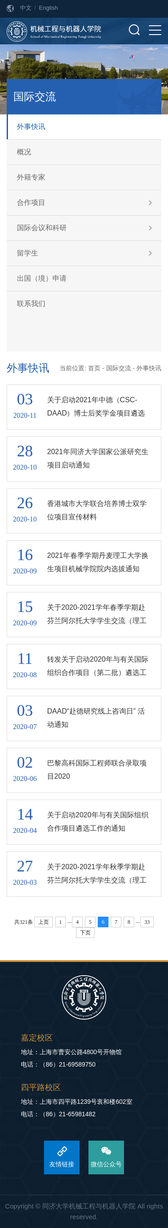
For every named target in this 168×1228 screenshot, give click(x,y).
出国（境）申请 (42, 278)
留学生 (27, 253)
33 (147, 922)
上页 (43, 922)
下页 (85, 933)
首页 (94, 368)
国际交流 (118, 368)
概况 (24, 152)
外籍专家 (31, 177)
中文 (26, 7)
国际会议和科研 (42, 227)
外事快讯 (31, 126)
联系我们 (31, 303)
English (48, 7)
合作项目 (31, 202)
